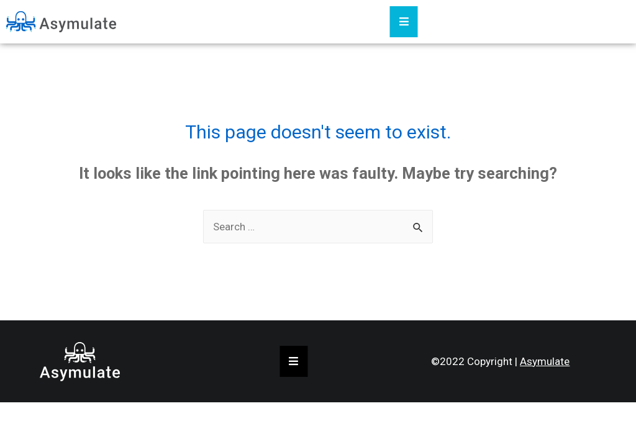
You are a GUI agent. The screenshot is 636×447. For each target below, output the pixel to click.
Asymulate (545, 361)
